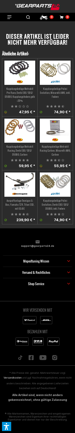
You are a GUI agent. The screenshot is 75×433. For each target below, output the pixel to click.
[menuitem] (9, 17)
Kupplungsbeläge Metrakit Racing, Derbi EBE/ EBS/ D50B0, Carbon (19, 150)
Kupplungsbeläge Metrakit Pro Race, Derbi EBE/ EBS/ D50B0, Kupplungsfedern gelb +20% (20, 94)
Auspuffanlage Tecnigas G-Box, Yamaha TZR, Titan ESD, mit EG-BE (19, 204)
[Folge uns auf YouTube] (43, 358)
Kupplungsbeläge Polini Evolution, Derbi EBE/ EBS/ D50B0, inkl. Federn (55, 204)
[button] (6, 426)
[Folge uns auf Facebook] (31, 358)
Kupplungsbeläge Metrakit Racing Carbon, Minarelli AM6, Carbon (55, 150)
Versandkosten (13, 377)
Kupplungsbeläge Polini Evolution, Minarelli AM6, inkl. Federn (55, 92)
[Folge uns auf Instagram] (55, 358)
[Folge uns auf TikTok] (20, 358)
